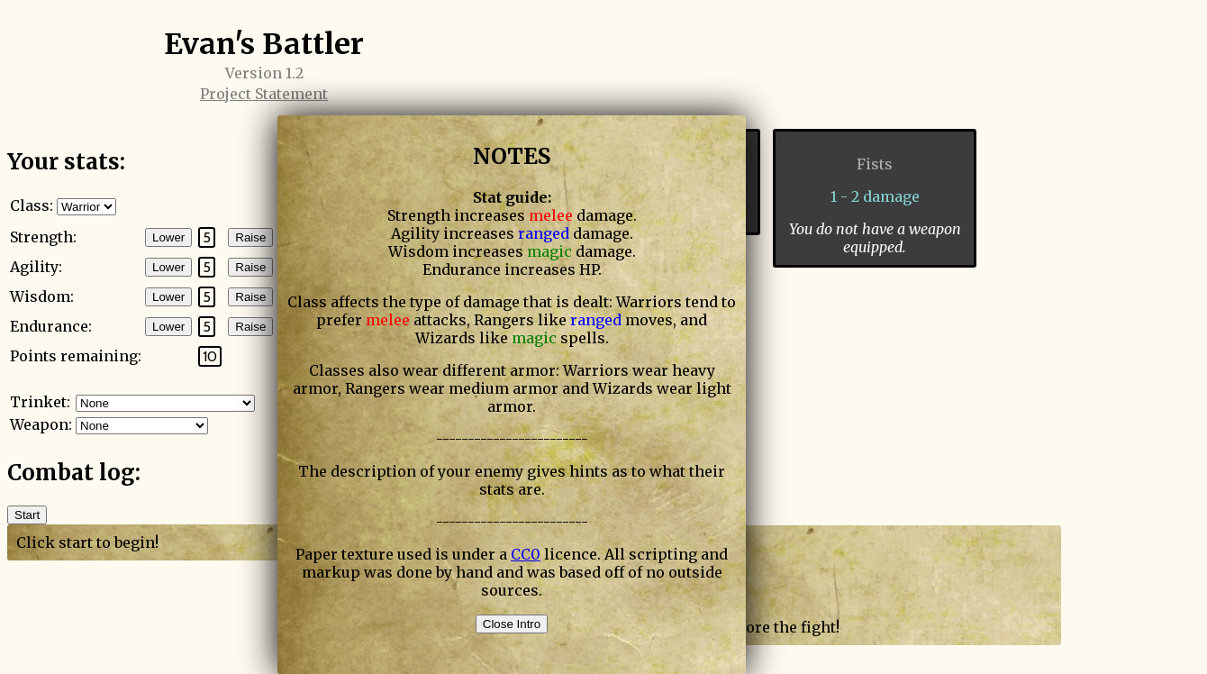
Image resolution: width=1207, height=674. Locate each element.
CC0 (525, 554)
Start (27, 515)
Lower (168, 237)
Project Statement (264, 94)
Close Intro (511, 624)
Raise (250, 237)
